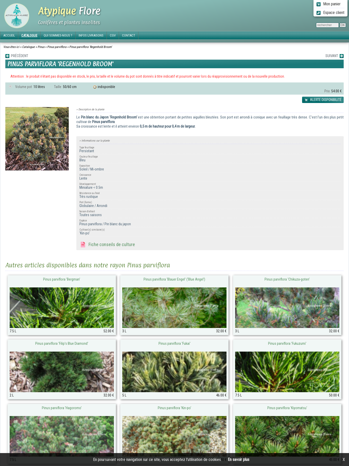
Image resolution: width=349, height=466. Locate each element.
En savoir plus (238, 459)
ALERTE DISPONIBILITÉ (323, 100)
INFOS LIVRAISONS (91, 35)
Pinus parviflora (56, 47)
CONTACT (128, 35)
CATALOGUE (29, 35)
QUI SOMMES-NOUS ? (58, 35)
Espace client (330, 12)
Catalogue (28, 47)
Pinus (41, 47)
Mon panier (329, 4)
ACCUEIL (9, 35)
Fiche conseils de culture (107, 244)
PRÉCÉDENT (16, 56)
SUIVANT (334, 56)
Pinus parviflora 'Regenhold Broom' (90, 47)
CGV (113, 35)
